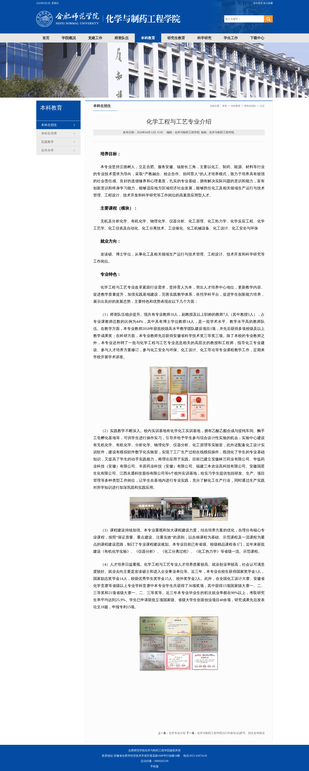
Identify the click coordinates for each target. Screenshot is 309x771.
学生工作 (231, 38)
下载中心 (257, 38)
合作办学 (47, 150)
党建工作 (95, 38)
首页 (45, 38)
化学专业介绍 (177, 733)
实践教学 (47, 141)
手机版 (154, 766)
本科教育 (148, 38)
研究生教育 (176, 38)
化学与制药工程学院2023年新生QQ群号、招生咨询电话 (231, 733)
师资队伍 (121, 38)
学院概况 (69, 38)
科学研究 (204, 38)
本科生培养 (49, 133)
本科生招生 (49, 125)
